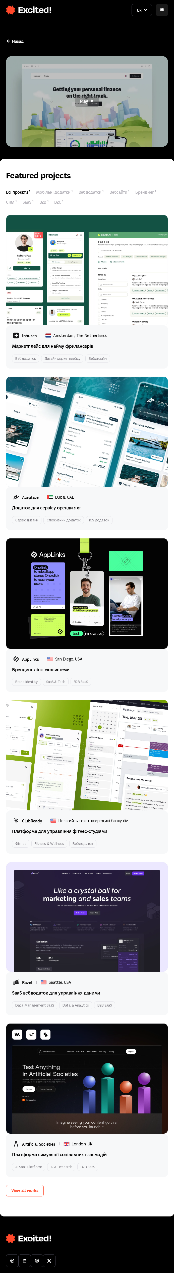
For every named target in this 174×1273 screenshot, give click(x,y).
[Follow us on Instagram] (37, 1260)
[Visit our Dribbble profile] (12, 1260)
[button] (26, 8)
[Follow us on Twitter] (49, 1260)
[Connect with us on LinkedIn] (24, 1260)
